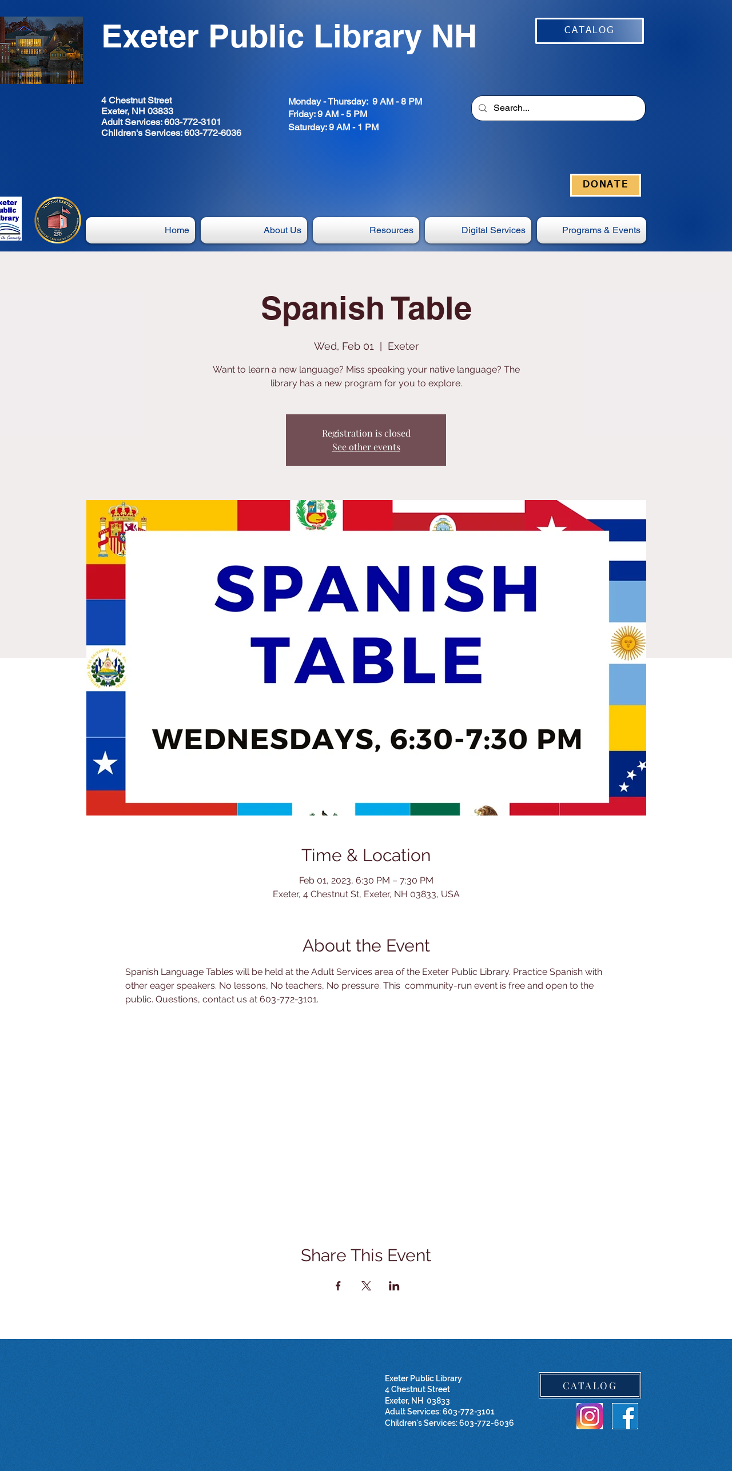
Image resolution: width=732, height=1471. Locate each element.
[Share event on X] (366, 1285)
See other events (366, 447)
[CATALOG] (589, 31)
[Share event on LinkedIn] (394, 1285)
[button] (478, 230)
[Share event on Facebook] (338, 1285)
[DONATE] (605, 185)
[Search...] (557, 108)
